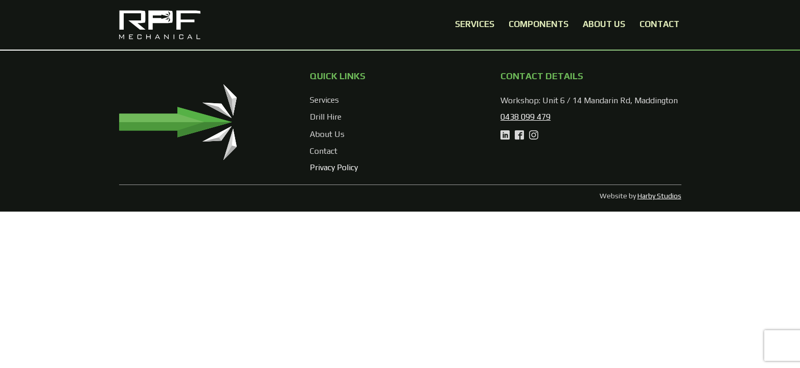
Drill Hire (325, 117)
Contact (659, 24)
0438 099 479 (525, 117)
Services (474, 24)
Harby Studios (659, 196)
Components (538, 24)
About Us (604, 24)
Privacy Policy (334, 167)
